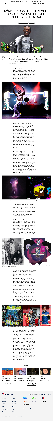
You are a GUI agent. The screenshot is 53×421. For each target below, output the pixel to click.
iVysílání (26, 1)
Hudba (20, 22)
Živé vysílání (4, 399)
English (9, 416)
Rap (33, 22)
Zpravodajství (18, 1)
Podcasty (3, 404)
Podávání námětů (15, 408)
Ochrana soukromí (14, 416)
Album (30, 22)
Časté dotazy (14, 409)
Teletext (3, 403)
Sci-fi (26, 22)
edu (38, 1)
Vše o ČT (41, 1)
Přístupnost (20, 416)
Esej (23, 22)
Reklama (13, 399)
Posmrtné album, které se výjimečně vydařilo (19, 380)
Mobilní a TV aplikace (5, 409)
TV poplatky (4, 401)
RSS (50, 416)
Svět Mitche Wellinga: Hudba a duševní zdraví (44, 380)
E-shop (3, 408)
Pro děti (35, 1)
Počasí (3, 406)
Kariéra (13, 406)
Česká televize (13, 1)
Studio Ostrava (14, 403)
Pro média (13, 398)
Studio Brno (14, 401)
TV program (31, 1)
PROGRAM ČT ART (38, 3)
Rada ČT (13, 404)
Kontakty (13, 411)
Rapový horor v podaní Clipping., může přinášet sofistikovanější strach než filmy (32, 382)
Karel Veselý (4, 57)
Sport (23, 1)
